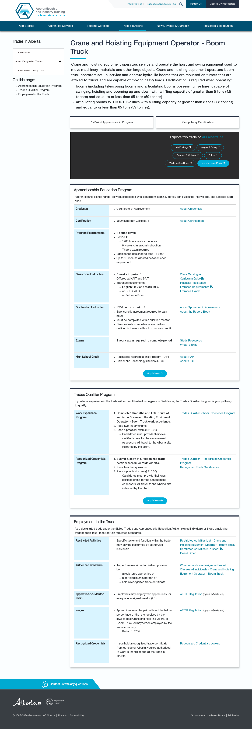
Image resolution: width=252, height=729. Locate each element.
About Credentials (191, 209)
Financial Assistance (193, 283)
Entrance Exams (190, 291)
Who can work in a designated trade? (203, 565)
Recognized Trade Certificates (199, 467)
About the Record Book (195, 312)
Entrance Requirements (196, 287)
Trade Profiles (134, 4)
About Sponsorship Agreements (200, 307)
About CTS (187, 361)
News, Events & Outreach (173, 26)
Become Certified (97, 26)
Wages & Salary (210, 148)
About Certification (192, 221)
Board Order (188, 553)
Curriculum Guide (192, 279)
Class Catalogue (190, 274)
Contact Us (196, 4)
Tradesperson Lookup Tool (161, 4)
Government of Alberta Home (208, 716)
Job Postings (183, 148)
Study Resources (191, 341)
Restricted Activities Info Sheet (201, 549)
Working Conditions (180, 163)
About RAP (187, 357)
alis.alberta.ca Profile (213, 163)
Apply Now (155, 373)
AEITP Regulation (191, 594)
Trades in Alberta (132, 26)
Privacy (62, 716)
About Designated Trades (39, 62)
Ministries (233, 716)
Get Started (26, 26)
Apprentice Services (60, 26)
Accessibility (77, 716)
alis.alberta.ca (212, 137)
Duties (213, 155)
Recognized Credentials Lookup (200, 644)
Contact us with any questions (65, 684)
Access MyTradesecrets (222, 4)
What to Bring (188, 345)
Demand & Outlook (187, 155)
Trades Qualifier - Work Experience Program (207, 413)
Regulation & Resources (217, 26)
